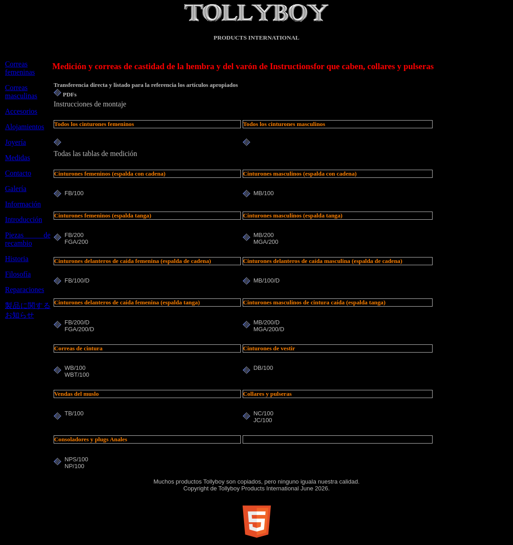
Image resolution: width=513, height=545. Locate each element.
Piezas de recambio (27, 239)
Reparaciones (24, 289)
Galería (15, 188)
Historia (17, 258)
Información (23, 204)
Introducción (23, 219)
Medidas (17, 157)
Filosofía (18, 274)
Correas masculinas (21, 92)
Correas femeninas (20, 68)
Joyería (15, 142)
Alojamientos (24, 127)
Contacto (18, 173)
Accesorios (21, 111)
